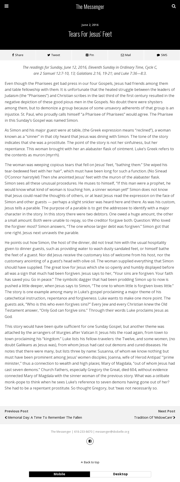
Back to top (91, 462)
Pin (92, 55)
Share (19, 55)
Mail (128, 55)
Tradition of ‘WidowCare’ (153, 417)
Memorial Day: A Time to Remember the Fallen (45, 417)
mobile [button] (59, 474)
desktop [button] (120, 474)
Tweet (55, 55)
